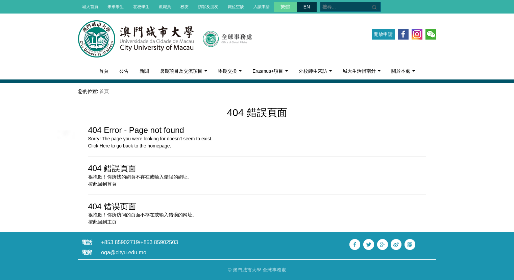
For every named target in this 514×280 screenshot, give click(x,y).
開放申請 (383, 34)
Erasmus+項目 (270, 71)
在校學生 (141, 6)
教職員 (165, 6)
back (128, 145)
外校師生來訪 (315, 71)
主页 (112, 222)
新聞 (144, 71)
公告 (124, 71)
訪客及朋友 (208, 6)
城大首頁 (90, 6)
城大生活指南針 (362, 71)
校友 (184, 6)
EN (306, 6)
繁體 (285, 6)
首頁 (103, 71)
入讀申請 (261, 6)
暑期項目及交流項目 (183, 71)
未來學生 (115, 6)
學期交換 (230, 71)
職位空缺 (236, 6)
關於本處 (403, 71)
